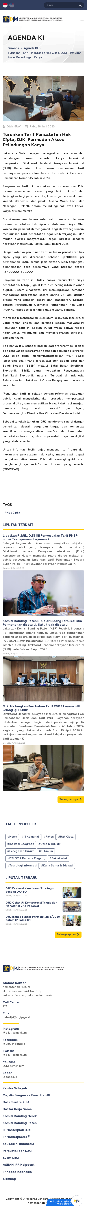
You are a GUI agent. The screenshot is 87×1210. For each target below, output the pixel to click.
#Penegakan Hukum (20, 851)
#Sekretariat (58, 858)
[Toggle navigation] (82, 19)
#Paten (48, 836)
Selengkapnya (70, 799)
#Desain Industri (49, 844)
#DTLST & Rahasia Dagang (26, 858)
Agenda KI (32, 48)
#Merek (12, 836)
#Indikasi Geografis (20, 844)
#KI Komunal (30, 836)
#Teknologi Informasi (22, 865)
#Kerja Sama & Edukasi (57, 865)
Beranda (15, 48)
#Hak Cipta (12, 512)
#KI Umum (46, 851)
